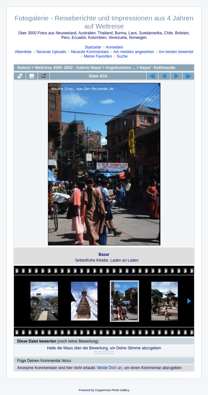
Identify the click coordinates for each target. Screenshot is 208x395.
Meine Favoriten (98, 56)
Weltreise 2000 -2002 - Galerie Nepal (68, 67)
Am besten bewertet (176, 52)
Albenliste (23, 52)
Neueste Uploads (51, 52)
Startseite (93, 47)
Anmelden (114, 47)
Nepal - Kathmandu (157, 67)
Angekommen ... (120, 67)
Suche (122, 56)
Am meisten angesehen (133, 52)
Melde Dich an (109, 368)
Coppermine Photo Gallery (112, 390)
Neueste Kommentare (90, 52)
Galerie (23, 67)
